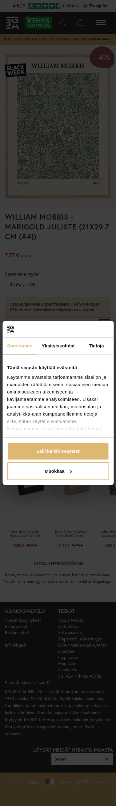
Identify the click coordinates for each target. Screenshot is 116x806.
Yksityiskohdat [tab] (58, 345)
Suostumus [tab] (20, 345)
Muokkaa (58, 471)
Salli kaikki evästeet (58, 451)
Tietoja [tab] (96, 345)
